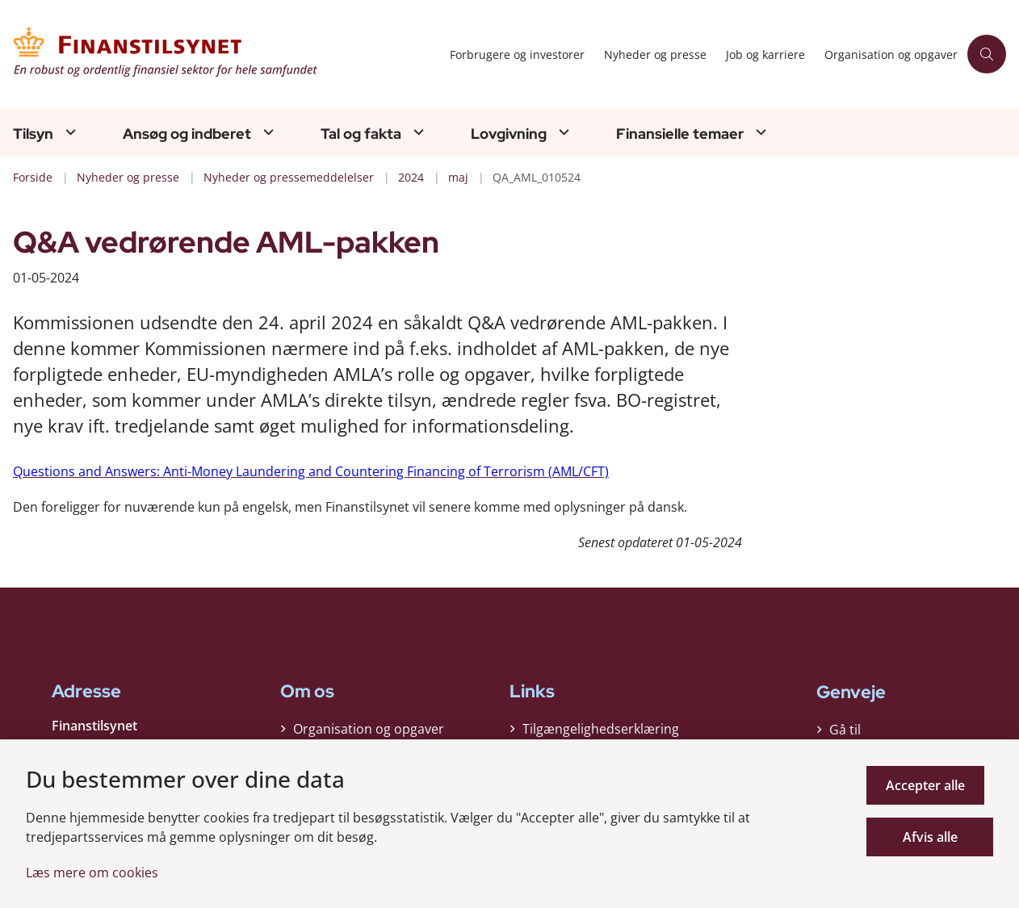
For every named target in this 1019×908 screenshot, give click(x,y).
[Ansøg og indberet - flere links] (266, 132)
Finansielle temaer (680, 134)
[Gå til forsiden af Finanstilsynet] (220, 54)
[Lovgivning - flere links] (562, 132)
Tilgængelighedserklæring (600, 733)
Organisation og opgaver (368, 733)
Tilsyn (33, 134)
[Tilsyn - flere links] (68, 132)
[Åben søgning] (986, 54)
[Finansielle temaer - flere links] (759, 132)
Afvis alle (934, 837)
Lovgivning (509, 134)
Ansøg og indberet (187, 134)
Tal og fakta (361, 134)
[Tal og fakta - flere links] (416, 132)
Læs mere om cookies (92, 872)
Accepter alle (934, 785)
